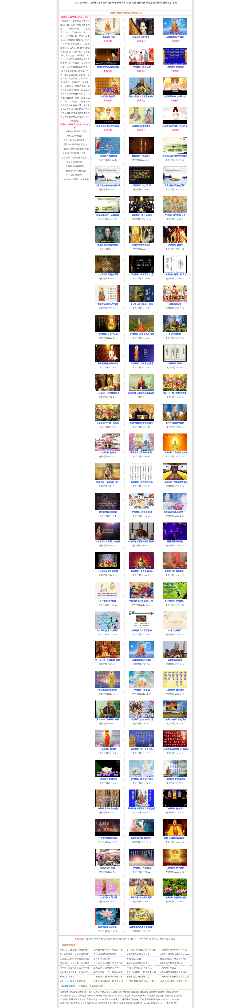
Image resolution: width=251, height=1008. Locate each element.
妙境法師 (178, 995)
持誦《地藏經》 (175, 629)
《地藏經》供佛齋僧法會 (107, 391)
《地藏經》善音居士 (107, 95)
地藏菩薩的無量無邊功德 (171, 963)
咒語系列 (127, 939)
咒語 (134, 2)
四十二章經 (138, 939)
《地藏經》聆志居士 (175, 807)
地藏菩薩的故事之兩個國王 (141, 925)
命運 (121, 1003)
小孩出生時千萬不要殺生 (107, 421)
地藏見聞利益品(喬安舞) (107, 65)
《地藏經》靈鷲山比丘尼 (175, 273)
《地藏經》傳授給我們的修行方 (108, 976)
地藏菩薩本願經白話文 (137, 963)
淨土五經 (64, 995)
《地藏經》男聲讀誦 (175, 65)
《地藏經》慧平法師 (141, 65)
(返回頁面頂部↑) (97, 986)
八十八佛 (164, 1003)
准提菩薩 (108, 992)
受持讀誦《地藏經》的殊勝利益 (141, 950)
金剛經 (175, 992)
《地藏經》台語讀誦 (175, 688)
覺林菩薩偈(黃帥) (175, 540)
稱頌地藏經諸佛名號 (107, 688)
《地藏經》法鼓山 (175, 362)
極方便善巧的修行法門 (175, 184)
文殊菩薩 (117, 992)
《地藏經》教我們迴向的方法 (173, 950)
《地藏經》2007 (107, 35)
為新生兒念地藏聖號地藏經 (174, 154)
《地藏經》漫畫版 (141, 688)
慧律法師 (84, 2)
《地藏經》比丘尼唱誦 (141, 213)
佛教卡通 (121, 2)
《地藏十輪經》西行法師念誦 (75, 149)
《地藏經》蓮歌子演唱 (141, 510)
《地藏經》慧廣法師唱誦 (141, 777)
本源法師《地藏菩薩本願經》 (141, 391)
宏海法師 (91, 999)
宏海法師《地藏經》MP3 (107, 480)
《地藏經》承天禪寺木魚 (141, 480)
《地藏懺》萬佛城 (107, 747)
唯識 (130, 1003)
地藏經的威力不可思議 (141, 629)
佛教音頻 (167, 2)
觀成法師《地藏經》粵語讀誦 (141, 807)
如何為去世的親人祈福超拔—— (174, 954)
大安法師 (93, 2)
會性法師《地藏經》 (141, 154)
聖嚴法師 (73, 999)
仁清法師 (64, 999)
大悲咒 (134, 995)
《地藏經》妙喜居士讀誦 (75, 131)
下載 (174, 2)
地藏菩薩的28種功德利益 (138, 976)
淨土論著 (170, 939)
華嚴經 (89, 939)
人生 (172, 999)
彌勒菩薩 (144, 992)
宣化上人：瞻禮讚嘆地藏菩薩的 (74, 950)
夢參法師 (160, 995)
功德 (151, 992)
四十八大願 (145, 1003)
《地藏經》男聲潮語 (141, 866)
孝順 (62, 1003)
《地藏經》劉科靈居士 (175, 777)
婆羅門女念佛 (175, 332)
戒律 (167, 999)
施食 (158, 999)
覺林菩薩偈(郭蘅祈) (107, 510)
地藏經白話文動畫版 (141, 124)
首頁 (76, 2)
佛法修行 (135, 999)
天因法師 (108, 999)
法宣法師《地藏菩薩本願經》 (75, 157)
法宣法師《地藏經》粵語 (107, 718)
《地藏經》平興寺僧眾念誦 (174, 480)
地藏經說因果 (175, 302)
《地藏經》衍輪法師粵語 (175, 896)
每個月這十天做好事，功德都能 (74, 963)
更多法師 (112, 2)
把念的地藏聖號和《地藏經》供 (108, 950)
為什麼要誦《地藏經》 (175, 599)
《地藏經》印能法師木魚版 (174, 451)
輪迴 (116, 1003)
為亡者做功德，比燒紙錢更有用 (74, 954)
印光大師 (142, 995)
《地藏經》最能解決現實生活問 (174, 976)
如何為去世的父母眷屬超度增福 (74, 959)
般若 (153, 1003)
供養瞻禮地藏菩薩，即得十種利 (108, 981)
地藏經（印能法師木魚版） (75, 153)
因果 (153, 999)
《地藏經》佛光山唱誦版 (141, 569)
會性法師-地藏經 (75, 136)
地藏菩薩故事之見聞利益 (107, 124)
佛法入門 (117, 999)
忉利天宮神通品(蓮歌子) (175, 510)
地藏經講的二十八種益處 (107, 213)
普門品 (155, 939)
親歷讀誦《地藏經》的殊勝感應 (108, 963)
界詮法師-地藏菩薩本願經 (75, 144)
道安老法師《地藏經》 (175, 569)
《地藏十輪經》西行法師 (175, 718)
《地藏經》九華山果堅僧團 (141, 332)
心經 (78, 995)
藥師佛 (100, 992)
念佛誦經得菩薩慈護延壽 (104, 954)
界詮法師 (169, 995)
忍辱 (171, 1003)
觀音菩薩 (82, 992)
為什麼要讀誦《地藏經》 (107, 629)
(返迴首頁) (83, 986)
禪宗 (149, 999)
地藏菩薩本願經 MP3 (107, 925)
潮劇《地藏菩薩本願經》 (175, 836)
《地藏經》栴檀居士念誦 (141, 273)
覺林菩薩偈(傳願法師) (107, 362)
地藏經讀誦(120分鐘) (141, 658)
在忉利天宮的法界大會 (175, 213)
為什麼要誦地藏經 (107, 599)
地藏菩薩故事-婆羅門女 (141, 836)
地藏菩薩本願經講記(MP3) (141, 599)
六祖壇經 (98, 995)
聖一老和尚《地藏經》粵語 (107, 658)
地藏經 (168, 992)
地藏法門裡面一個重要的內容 (173, 959)
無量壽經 (117, 939)
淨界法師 (102, 2)
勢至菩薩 (126, 992)
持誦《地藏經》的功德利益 (139, 967)
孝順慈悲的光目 (134, 959)
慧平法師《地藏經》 (75, 175)
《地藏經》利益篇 (168, 967)
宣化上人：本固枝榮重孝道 (72, 981)
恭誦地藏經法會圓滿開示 (141, 421)
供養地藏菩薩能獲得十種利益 (173, 972)
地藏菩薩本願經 (175, 658)
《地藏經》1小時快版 (107, 332)
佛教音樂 (141, 2)
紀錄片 (159, 2)
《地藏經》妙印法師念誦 (75, 170)
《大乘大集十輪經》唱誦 (141, 302)
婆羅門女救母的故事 (141, 243)
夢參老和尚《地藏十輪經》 (141, 95)
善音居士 (82, 1003)
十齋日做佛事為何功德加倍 (107, 184)
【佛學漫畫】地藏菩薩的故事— (141, 981)
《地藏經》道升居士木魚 (141, 747)
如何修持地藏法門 (101, 959)
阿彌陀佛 (64, 992)
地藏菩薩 (73, 992)
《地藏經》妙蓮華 (175, 243)
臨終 (177, 999)
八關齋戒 (73, 1003)
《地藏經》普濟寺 (107, 451)
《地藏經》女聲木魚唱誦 (141, 362)
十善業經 (107, 995)
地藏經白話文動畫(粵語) (141, 451)
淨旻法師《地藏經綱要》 (75, 140)
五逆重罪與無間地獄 (107, 836)
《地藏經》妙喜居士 (107, 777)
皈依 (89, 1003)
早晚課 (147, 939)
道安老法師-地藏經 (75, 162)
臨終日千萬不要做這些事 (175, 391)
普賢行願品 (117, 995)
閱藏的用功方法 (67, 976)
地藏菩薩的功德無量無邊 (138, 954)
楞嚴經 (97, 939)
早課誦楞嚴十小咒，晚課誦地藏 (108, 972)
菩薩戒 (136, 1003)
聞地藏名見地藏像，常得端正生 (74, 972)
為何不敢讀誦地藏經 (175, 421)
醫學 (67, 1003)
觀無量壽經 (106, 939)
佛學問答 (126, 999)
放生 (163, 999)
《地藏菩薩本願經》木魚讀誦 (175, 747)
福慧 (157, 1003)
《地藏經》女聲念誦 (107, 154)
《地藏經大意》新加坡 (107, 569)
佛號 (129, 2)
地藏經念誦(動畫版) (75, 166)
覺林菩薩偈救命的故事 (107, 302)
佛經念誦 (150, 2)
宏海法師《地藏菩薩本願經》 (141, 540)
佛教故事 (127, 995)
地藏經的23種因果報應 (107, 243)
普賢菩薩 (135, 992)
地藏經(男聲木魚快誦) (107, 807)
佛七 (176, 1003)
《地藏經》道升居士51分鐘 (107, 540)
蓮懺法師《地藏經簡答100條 (106, 967)
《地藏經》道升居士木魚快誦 (75, 179)
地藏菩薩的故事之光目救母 (174, 124)
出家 (126, 1003)
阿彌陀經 (100, 1003)
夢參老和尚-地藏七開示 (141, 896)
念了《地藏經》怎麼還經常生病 (141, 972)
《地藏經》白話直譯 (141, 184)
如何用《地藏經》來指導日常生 (174, 981)
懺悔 (155, 992)
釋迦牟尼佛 (92, 992)
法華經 (162, 939)
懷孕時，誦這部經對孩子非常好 (74, 967)
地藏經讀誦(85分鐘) (175, 35)
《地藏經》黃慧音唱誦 (107, 273)
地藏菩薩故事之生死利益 (175, 95)
